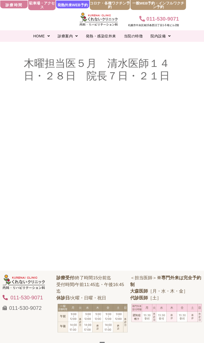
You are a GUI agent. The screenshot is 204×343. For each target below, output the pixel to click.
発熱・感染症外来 (101, 36)
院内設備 (161, 36)
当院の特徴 (133, 36)
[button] (41, 36)
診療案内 (68, 36)
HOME (41, 36)
